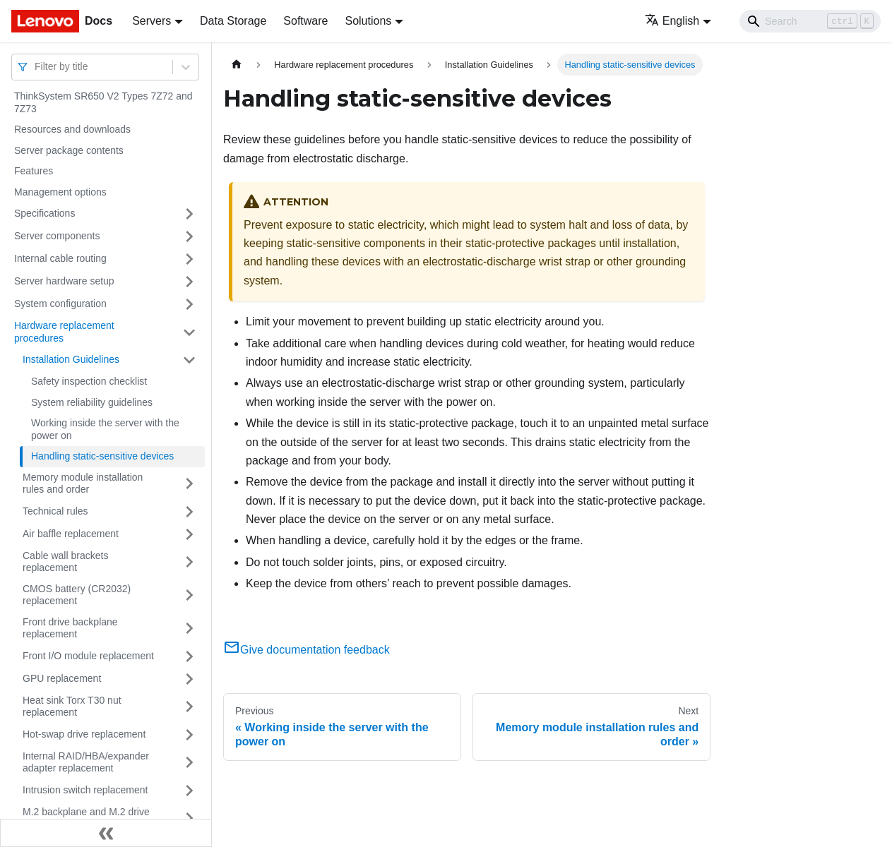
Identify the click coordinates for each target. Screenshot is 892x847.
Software (305, 21)
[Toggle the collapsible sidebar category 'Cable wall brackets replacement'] (189, 562)
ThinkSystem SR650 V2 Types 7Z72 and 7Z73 (103, 102)
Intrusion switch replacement (85, 789)
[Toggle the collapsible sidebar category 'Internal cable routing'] (189, 259)
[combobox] (36, 67)
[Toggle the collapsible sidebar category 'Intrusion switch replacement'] (189, 790)
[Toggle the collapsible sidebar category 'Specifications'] (189, 214)
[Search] (810, 21)
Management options (60, 192)
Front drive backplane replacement (70, 628)
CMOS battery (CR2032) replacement (77, 595)
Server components (57, 235)
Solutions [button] (368, 21)
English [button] (672, 21)
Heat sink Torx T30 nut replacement (72, 707)
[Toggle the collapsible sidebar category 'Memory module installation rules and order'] (189, 483)
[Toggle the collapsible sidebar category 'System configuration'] (189, 304)
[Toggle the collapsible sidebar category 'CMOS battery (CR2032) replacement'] (189, 595)
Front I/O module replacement (88, 655)
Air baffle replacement (71, 533)
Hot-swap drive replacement (84, 734)
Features (33, 170)
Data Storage (233, 21)
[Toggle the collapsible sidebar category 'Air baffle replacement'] (189, 534)
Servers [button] (151, 21)
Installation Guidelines (71, 359)
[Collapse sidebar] (106, 833)
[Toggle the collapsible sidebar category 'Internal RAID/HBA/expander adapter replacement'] (189, 762)
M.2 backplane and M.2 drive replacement (86, 818)
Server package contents (69, 150)
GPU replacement (62, 678)
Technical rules (55, 511)
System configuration (60, 303)
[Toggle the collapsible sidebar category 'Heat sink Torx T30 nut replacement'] (189, 706)
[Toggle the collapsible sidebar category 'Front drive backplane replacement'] (189, 628)
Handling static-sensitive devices (102, 456)
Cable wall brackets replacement (65, 562)
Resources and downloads (72, 129)
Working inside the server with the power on (105, 429)
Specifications (44, 213)
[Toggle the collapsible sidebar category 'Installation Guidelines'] (189, 360)
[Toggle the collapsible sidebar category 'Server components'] (189, 236)
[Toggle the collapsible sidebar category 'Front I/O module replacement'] (189, 656)
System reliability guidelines (92, 402)
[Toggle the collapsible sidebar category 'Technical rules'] (189, 511)
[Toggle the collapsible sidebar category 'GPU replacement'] (189, 679)
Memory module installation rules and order (83, 483)
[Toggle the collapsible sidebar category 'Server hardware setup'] (189, 281)
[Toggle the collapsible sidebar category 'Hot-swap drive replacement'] (189, 734)
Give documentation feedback (306, 650)
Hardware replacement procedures (64, 332)
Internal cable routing (60, 258)
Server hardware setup (64, 281)
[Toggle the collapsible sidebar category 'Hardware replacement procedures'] (189, 332)
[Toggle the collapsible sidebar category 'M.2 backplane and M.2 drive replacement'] (189, 818)
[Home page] (236, 65)
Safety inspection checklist (89, 381)
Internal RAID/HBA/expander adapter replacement (86, 762)
